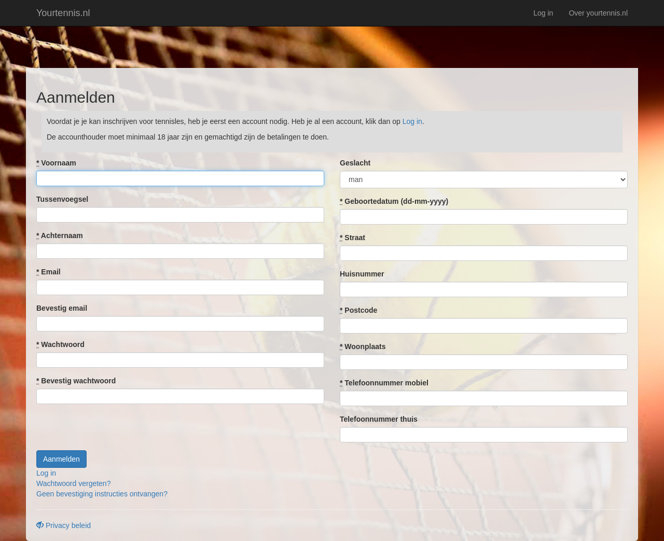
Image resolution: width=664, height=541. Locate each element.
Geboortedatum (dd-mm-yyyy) (394, 201)
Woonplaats (362, 346)
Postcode (358, 310)
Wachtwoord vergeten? (73, 483)
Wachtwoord (60, 344)
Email (48, 272)
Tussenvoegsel (62, 199)
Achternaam (59, 235)
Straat (352, 237)
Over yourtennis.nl (598, 13)
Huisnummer (362, 274)
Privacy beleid (63, 525)
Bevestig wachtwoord (76, 381)
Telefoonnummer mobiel (384, 383)
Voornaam (56, 163)
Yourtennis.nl (63, 13)
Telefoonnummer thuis (379, 419)
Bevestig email (61, 308)
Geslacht (355, 163)
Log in (543, 13)
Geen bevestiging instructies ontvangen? (102, 494)
